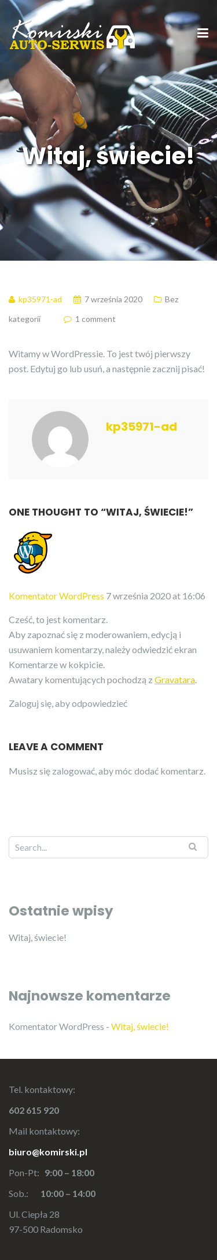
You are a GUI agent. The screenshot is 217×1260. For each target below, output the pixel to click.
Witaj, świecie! (38, 937)
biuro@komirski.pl (48, 1151)
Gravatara (175, 679)
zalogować (73, 770)
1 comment (95, 319)
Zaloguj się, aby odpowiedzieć (68, 703)
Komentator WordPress (56, 595)
